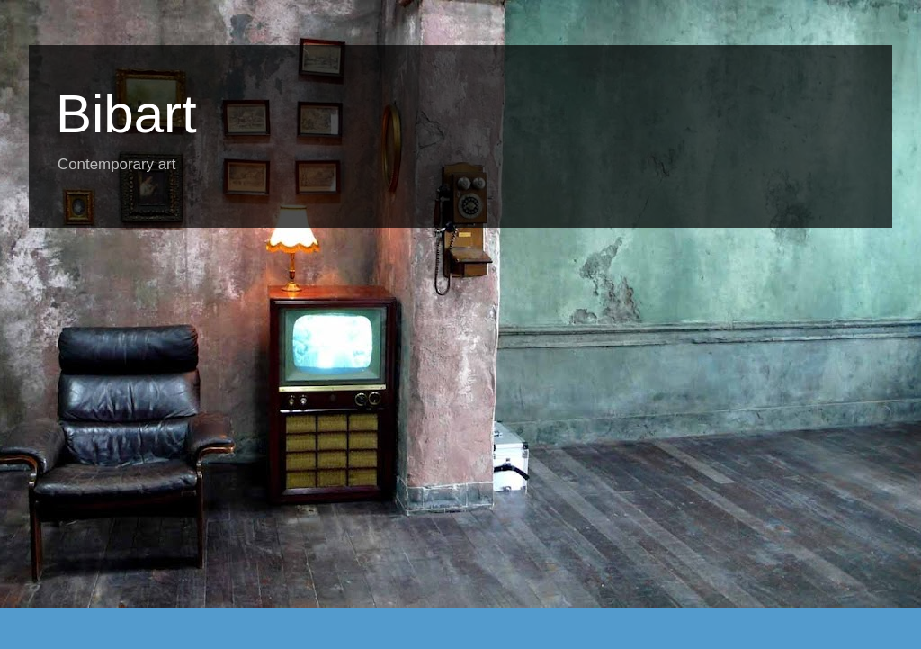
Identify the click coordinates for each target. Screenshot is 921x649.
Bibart (126, 114)
